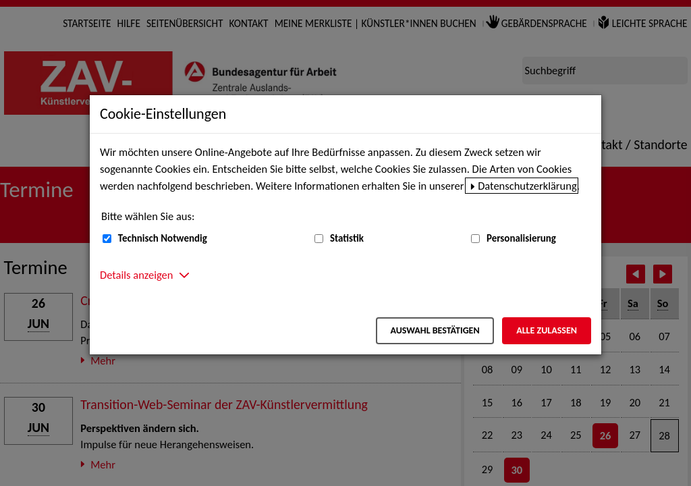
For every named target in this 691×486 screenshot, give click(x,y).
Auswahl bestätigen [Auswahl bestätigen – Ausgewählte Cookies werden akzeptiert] (434, 330)
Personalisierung (521, 238)
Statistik (347, 238)
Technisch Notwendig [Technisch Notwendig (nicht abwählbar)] (162, 238)
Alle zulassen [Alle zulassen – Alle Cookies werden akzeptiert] (546, 330)
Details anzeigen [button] (136, 274)
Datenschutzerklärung (527, 185)
